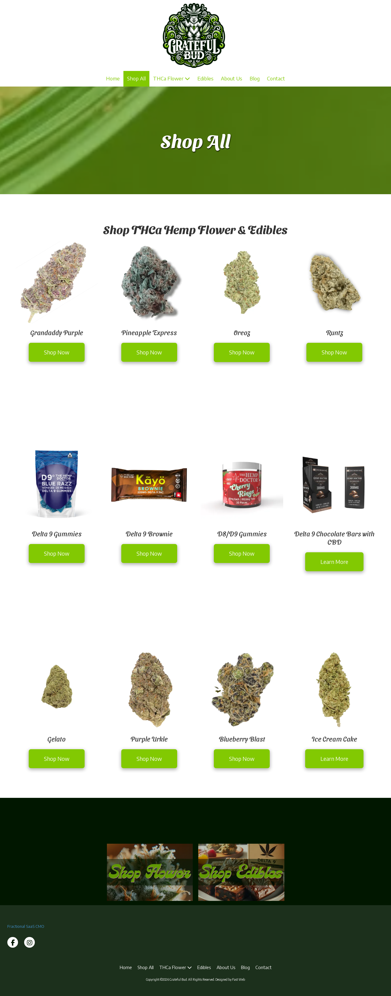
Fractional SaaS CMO (25, 926)
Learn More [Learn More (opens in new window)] (334, 561)
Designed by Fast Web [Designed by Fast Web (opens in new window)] (230, 979)
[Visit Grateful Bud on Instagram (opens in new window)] (29, 942)
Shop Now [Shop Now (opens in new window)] (56, 352)
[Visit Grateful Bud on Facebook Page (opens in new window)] (12, 942)
